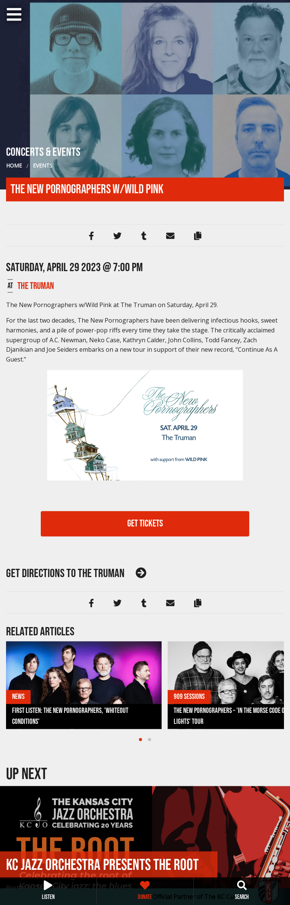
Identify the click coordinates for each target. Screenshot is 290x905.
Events (42, 165)
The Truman (35, 286)
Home (14, 165)
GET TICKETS (145, 523)
